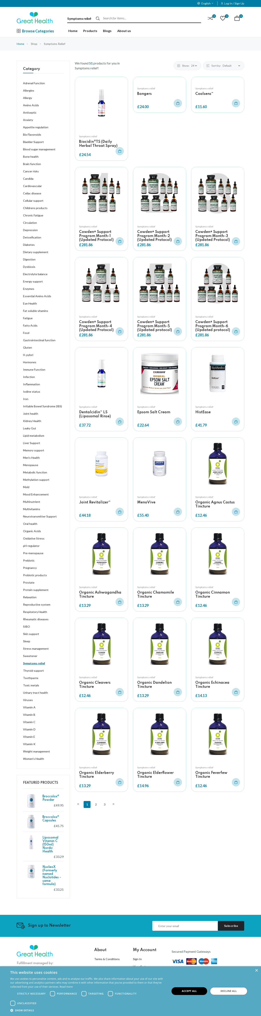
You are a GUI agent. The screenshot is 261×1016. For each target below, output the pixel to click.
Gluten (27, 347)
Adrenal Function (34, 83)
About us (124, 31)
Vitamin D (29, 729)
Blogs (107, 31)
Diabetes (29, 244)
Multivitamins (31, 509)
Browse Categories (35, 31)
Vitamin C (29, 722)
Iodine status (31, 391)
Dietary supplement (35, 252)
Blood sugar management (39, 149)
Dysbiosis (29, 266)
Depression (30, 230)
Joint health (30, 413)
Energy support (33, 281)
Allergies (28, 90)
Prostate (28, 582)
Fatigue (28, 318)
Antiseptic (29, 112)
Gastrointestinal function (39, 340)
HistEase (203, 412)
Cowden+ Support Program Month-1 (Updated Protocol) (96, 236)
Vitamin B (29, 714)
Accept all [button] (189, 991)
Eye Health (30, 303)
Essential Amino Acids (37, 296)
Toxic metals (31, 685)
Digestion (29, 259)
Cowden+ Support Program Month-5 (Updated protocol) (154, 326)
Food (26, 333)
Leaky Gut (29, 428)
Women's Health (33, 758)
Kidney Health (32, 421)
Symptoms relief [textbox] (79, 18)
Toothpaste (30, 678)
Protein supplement (36, 590)
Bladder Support (33, 142)
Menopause (30, 465)
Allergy (27, 98)
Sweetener (30, 656)
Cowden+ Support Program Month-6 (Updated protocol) (212, 326)
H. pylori (28, 355)
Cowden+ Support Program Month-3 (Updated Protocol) (212, 236)
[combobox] (81, 18)
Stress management (36, 648)
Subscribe (231, 925)
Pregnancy (30, 567)
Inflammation (31, 384)
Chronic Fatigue (33, 215)
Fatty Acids (30, 325)
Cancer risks (31, 171)
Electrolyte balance (35, 274)
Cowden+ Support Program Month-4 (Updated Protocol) (96, 326)
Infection (29, 377)
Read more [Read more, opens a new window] (66, 986)
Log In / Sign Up (234, 3)
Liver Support (31, 443)
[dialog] (130, 991)
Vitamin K (29, 744)
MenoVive (146, 502)
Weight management (36, 751)
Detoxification (32, 237)
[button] (87, 1010)
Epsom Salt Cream (153, 412)
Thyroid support (33, 670)
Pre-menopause (33, 553)
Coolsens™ (204, 94)
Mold (26, 487)
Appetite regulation (35, 127)
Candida (28, 178)
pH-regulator (31, 545)
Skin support (31, 634)
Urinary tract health (35, 692)
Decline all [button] (229, 991)
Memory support (33, 450)
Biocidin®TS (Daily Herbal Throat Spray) (98, 143)
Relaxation (29, 597)
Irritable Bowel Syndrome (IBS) (42, 406)
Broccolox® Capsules (50, 818)
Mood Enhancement (36, 494)
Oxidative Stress (33, 538)
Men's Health (31, 457)
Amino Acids (31, 105)
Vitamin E (29, 736)
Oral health (30, 523)
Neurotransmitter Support (40, 516)
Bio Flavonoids (32, 134)
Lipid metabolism (33, 435)
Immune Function (34, 369)
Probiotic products (35, 575)
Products (90, 31)
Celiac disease (32, 193)
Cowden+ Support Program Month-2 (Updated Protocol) (154, 236)
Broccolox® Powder (50, 798)
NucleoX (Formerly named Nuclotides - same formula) (51, 875)
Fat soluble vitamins (35, 310)
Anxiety (28, 120)
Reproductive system (36, 604)
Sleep (26, 641)
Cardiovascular (32, 186)
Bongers (144, 94)
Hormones (29, 362)
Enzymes (28, 288)
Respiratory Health (35, 612)
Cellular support (33, 200)
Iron (25, 399)
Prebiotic (29, 560)
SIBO (26, 626)
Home (72, 31)
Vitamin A (29, 707)
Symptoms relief (88, 136)
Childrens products (35, 208)
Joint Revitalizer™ (95, 502)
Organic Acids (32, 531)
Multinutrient (31, 501)
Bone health (31, 156)
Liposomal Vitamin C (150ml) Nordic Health (50, 844)
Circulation (30, 222)
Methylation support (36, 479)
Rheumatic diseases (36, 619)
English (205, 3)
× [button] (256, 970)
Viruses (28, 700)
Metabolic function (35, 472)
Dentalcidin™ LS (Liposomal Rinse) (95, 414)
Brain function (32, 164)
